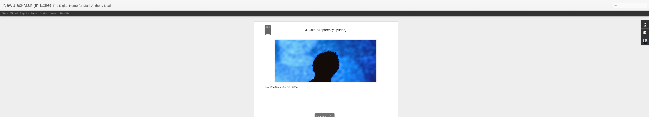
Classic (5, 13)
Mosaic (34, 13)
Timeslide (64, 13)
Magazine (24, 13)
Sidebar (43, 13)
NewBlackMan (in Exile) (347, 79)
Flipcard (14, 13)
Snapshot (53, 13)
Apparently (322, 79)
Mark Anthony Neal (340, 75)
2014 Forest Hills (308, 79)
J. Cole (331, 79)
